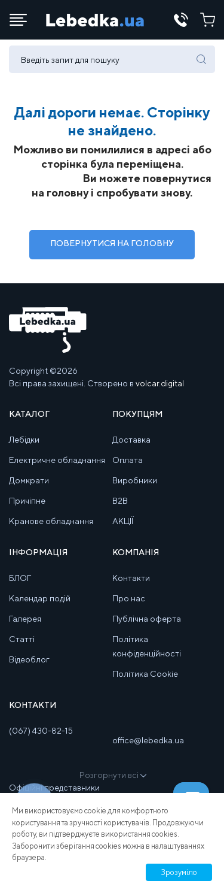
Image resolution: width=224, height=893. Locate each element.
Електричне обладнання (57, 460)
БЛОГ (20, 578)
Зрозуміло (179, 872)
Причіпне (27, 500)
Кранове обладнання (51, 521)
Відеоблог (29, 659)
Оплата (127, 460)
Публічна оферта (146, 618)
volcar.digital (160, 383)
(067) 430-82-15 (41, 730)
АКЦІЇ (122, 521)
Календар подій (39, 598)
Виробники (134, 480)
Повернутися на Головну (112, 243)
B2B (120, 500)
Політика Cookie (145, 674)
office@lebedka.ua (148, 740)
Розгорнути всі (112, 775)
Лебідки (24, 439)
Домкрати (29, 480)
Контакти (131, 578)
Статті (22, 639)
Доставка (131, 439)
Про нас (128, 598)
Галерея (25, 618)
